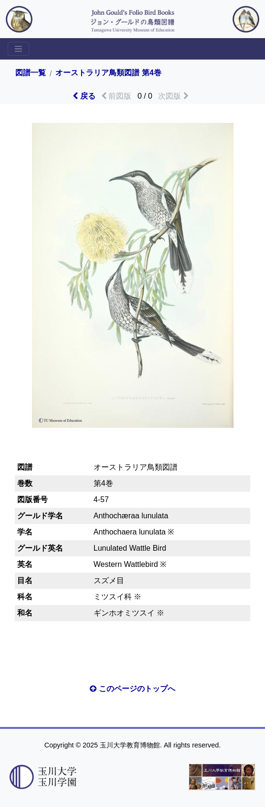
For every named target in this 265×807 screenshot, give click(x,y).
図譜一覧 (30, 73)
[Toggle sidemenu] (18, 49)
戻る (84, 96)
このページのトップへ (132, 689)
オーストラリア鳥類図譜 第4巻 (108, 73)
